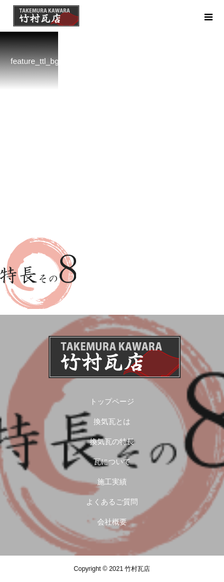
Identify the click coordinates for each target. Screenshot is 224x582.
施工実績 (112, 481)
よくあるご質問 (112, 501)
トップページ (112, 401)
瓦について (112, 461)
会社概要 (112, 522)
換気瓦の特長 (112, 441)
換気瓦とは (112, 421)
